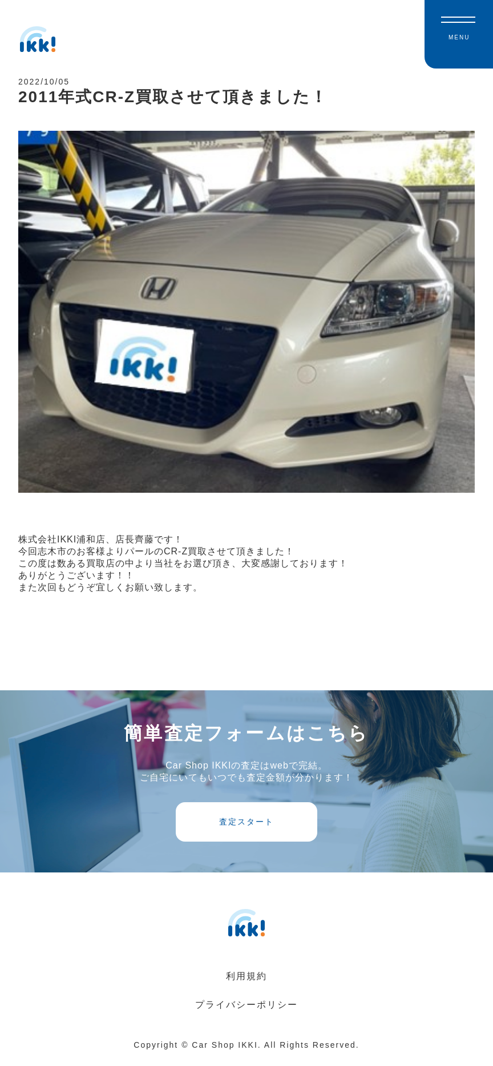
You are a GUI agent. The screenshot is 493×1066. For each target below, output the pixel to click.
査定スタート (246, 829)
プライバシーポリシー (246, 1012)
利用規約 (246, 983)
